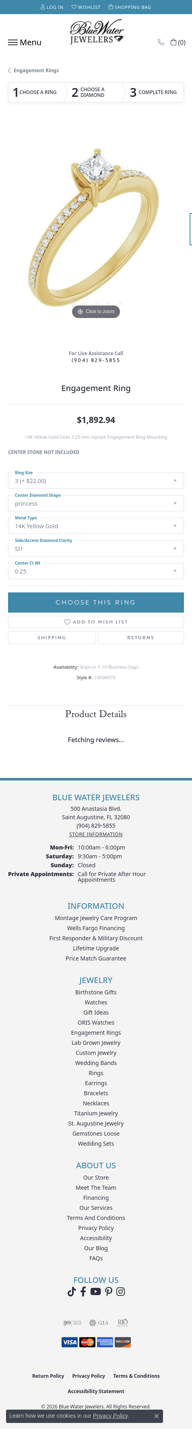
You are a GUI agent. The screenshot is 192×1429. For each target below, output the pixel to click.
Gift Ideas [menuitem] (96, 1012)
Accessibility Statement (96, 1391)
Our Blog (96, 1248)
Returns (141, 637)
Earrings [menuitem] (96, 1083)
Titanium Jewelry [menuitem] (96, 1113)
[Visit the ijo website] (72, 1323)
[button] (52, 7)
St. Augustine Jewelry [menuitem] (96, 1123)
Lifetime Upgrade (96, 948)
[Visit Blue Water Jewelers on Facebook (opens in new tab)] (83, 1292)
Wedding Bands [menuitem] (96, 1063)
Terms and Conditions (96, 1218)
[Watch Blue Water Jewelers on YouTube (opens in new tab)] (95, 1292)
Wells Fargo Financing (96, 928)
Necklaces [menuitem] (96, 1103)
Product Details (96, 715)
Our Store (96, 1177)
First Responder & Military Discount (95, 938)
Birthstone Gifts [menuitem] (96, 992)
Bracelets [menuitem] (96, 1093)
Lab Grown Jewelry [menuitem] (96, 1042)
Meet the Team (96, 1187)
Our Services (95, 1207)
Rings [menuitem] (96, 1073)
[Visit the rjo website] (123, 1323)
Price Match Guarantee (96, 958)
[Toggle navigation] (22, 42)
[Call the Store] (96, 825)
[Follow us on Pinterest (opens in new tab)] (108, 1292)
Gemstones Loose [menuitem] (96, 1133)
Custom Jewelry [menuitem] (96, 1053)
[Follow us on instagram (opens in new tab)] (120, 1292)
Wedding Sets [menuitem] (96, 1143)
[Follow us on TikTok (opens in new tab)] (72, 1292)
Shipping (51, 637)
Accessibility (96, 1238)
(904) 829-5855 (96, 360)
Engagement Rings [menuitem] (96, 1032)
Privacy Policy (96, 1228)
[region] (96, 233)
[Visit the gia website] (99, 1323)
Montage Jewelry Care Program (96, 918)
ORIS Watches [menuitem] (96, 1022)
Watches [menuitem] (96, 1002)
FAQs (96, 1258)
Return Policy (48, 1376)
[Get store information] (96, 834)
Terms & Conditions (136, 1376)
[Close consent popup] (156, 1416)
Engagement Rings (36, 70)
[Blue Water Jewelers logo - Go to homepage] (96, 32)
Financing (96, 1197)
